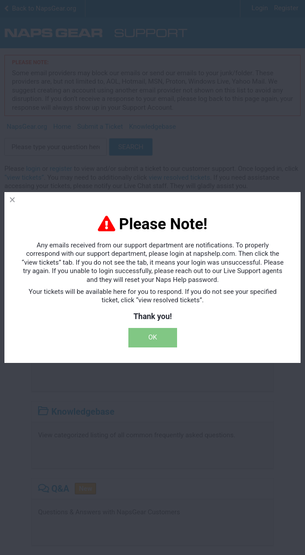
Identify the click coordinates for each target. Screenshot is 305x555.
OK (152, 337)
